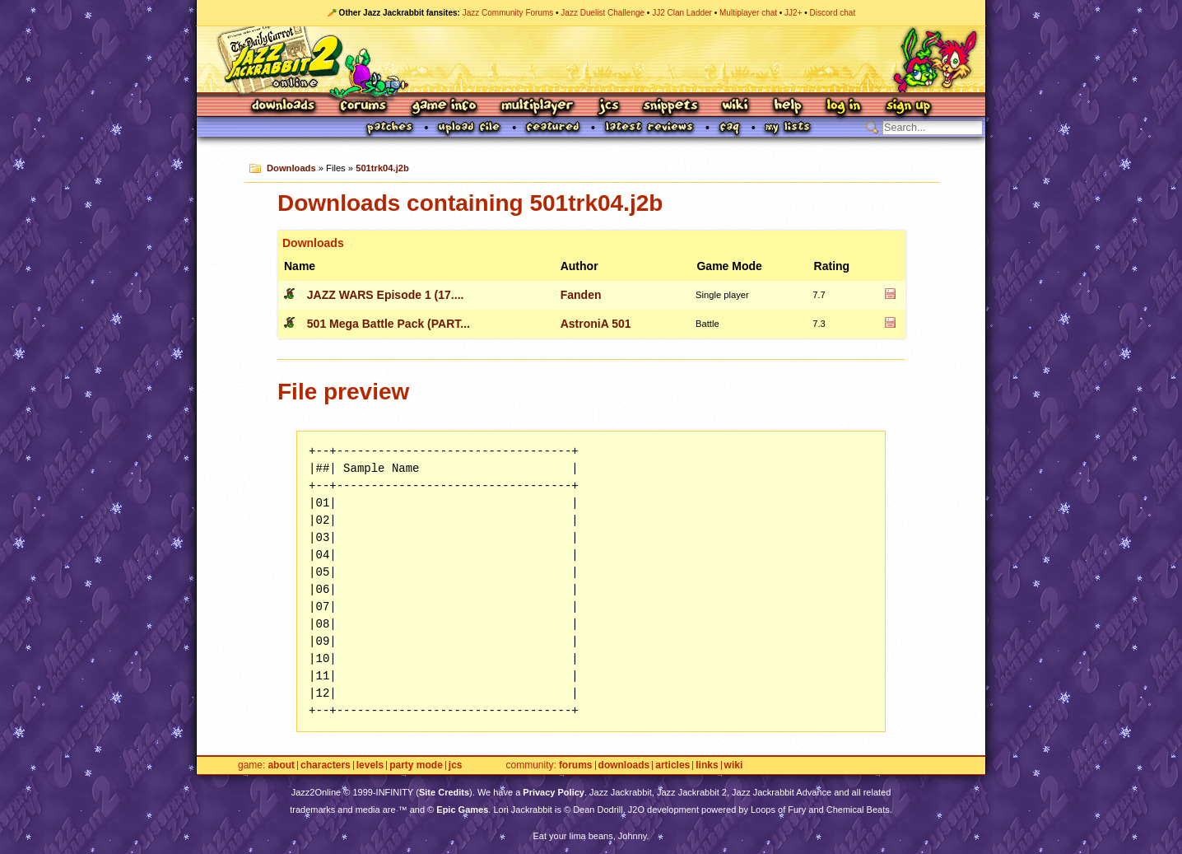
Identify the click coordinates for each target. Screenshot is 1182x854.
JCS (609, 106)
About (281, 765)
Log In (844, 106)
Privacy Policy (553, 792)
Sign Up (908, 106)
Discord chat (833, 12)
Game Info (443, 106)
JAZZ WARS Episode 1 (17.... (385, 294)
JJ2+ (793, 12)
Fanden (581, 294)
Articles (672, 765)
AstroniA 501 (596, 323)
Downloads (284, 106)
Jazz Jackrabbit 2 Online (590, 59)
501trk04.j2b (382, 168)
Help (787, 106)
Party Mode (416, 765)
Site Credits (444, 792)
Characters (325, 765)
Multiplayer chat (748, 12)
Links (707, 765)
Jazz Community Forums (508, 12)
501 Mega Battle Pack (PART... (388, 323)
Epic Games (462, 809)
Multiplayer (537, 106)
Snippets (671, 106)
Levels (370, 765)
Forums (364, 106)
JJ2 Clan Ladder (682, 12)
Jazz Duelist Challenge (603, 12)
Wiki (736, 106)
